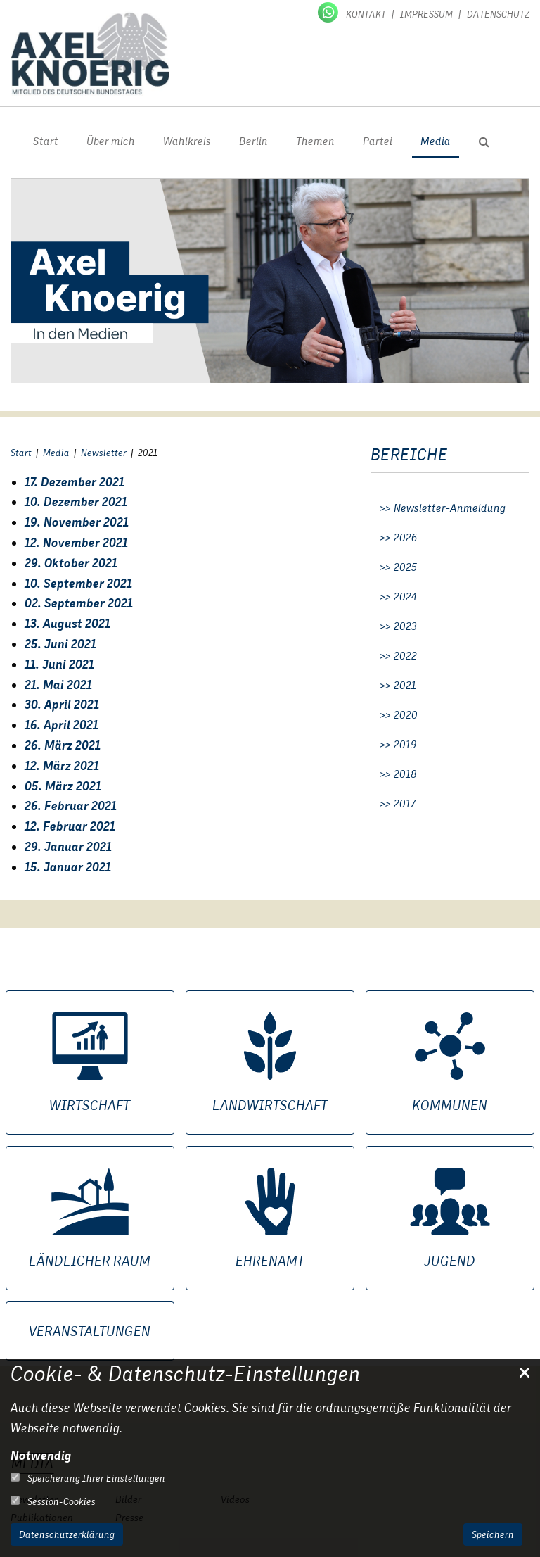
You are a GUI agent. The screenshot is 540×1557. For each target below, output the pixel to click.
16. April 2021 (61, 724)
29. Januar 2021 (68, 846)
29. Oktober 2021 (71, 562)
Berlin (253, 141)
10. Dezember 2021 (76, 501)
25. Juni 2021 (60, 643)
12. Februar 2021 (70, 826)
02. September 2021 (79, 602)
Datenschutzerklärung (67, 1534)
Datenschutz (498, 14)
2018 (405, 774)
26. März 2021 (63, 745)
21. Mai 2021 (58, 684)
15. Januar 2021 (68, 866)
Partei (377, 141)
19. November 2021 (77, 522)
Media (435, 141)
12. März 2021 (62, 765)
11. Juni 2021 (59, 664)
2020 (406, 715)
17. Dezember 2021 (74, 481)
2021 (405, 685)
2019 (405, 744)
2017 (405, 803)
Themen (315, 141)
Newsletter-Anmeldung (450, 508)
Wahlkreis (187, 141)
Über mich (110, 141)
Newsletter (104, 452)
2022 (405, 656)
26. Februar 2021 (71, 805)
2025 (405, 567)
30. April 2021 (62, 704)
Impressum (426, 14)
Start (45, 141)
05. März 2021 (63, 785)
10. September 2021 (78, 583)
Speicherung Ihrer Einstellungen (88, 1478)
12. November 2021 (76, 542)
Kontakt (366, 14)
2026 (406, 537)
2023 (405, 626)
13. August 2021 (67, 623)
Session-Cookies (53, 1501)
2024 (405, 597)
